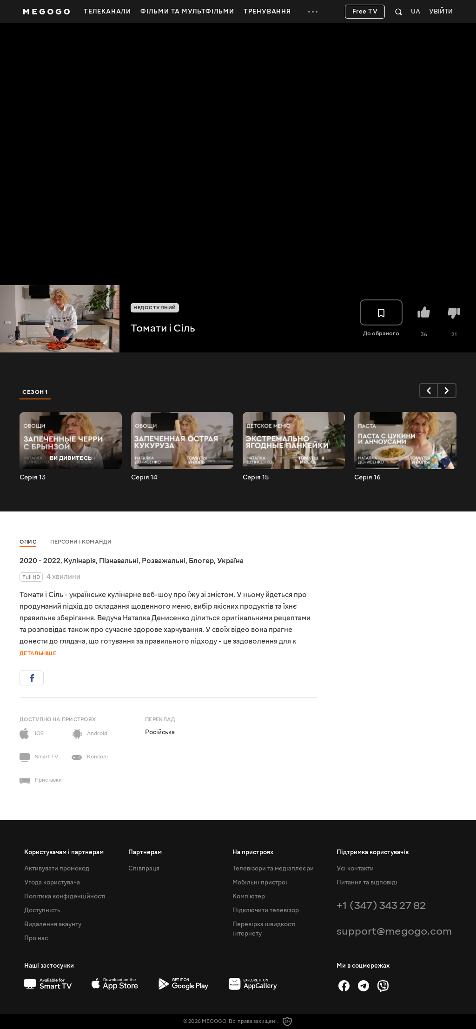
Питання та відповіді (367, 882)
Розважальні (163, 560)
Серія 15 (256, 477)
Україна (230, 560)
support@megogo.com (394, 931)
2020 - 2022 (40, 560)
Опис (28, 541)
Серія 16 (367, 477)
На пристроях (252, 852)
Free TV (365, 11)
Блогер (201, 560)
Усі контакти (355, 868)
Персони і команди (81, 541)
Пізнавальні (119, 560)
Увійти (441, 12)
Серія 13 (33, 477)
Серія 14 (144, 477)
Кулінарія (80, 560)
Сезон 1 (35, 392)
